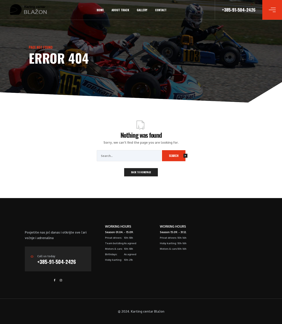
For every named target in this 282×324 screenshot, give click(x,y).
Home (100, 10)
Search (177, 155)
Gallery (142, 10)
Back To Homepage (141, 172)
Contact (161, 10)
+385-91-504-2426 (56, 261)
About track (120, 10)
